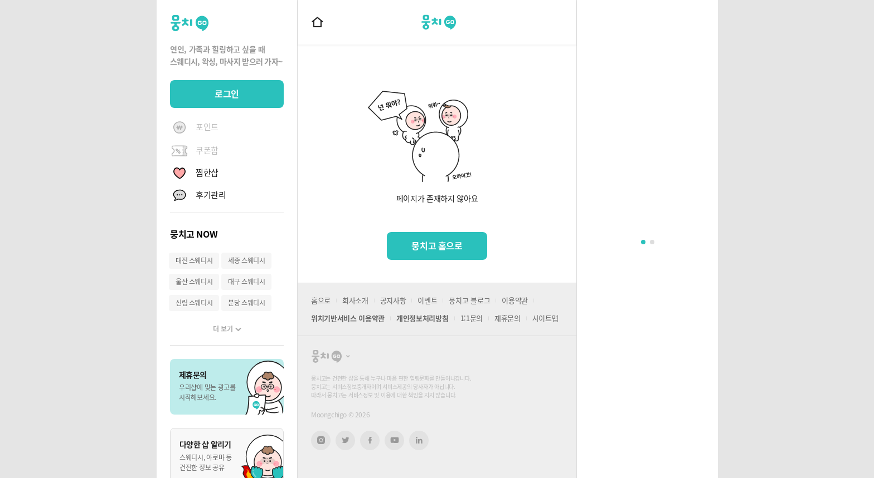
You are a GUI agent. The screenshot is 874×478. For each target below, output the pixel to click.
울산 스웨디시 (194, 282)
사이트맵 (545, 318)
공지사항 (393, 300)
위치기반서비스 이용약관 (348, 318)
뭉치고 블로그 (469, 300)
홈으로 (321, 300)
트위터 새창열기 (345, 440)
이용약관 (515, 300)
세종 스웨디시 (246, 260)
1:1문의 (471, 318)
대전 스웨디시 (194, 260)
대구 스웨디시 (246, 282)
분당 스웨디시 (246, 303)
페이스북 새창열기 (370, 440)
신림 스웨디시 (194, 303)
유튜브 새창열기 (394, 440)
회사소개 (355, 300)
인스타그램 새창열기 (321, 440)
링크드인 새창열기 (419, 440)
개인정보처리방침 (422, 318)
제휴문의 (507, 318)
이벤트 (427, 300)
